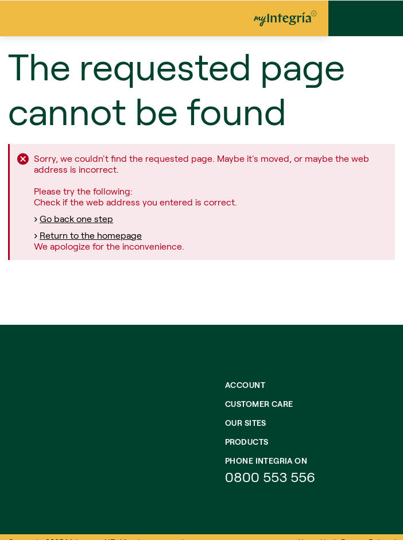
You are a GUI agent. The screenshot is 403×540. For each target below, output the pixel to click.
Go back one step (76, 218)
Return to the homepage (91, 235)
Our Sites (245, 423)
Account (245, 385)
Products (246, 441)
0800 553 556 (272, 476)
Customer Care (259, 404)
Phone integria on (266, 460)
